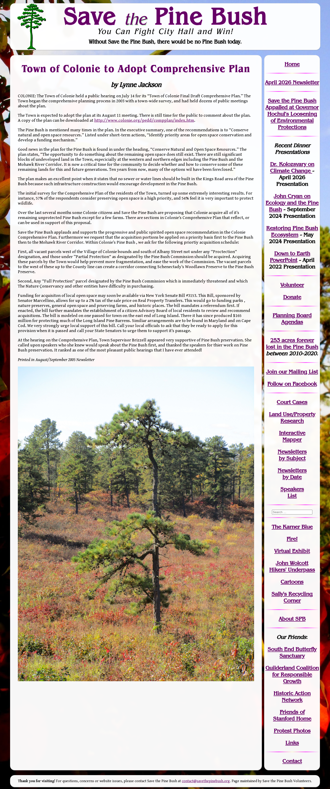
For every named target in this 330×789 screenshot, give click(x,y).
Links (292, 742)
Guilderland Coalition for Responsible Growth (292, 674)
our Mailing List (297, 371)
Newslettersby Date (292, 473)
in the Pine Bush (292, 343)
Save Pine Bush (165, 16)
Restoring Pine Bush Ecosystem (292, 231)
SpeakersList (292, 492)
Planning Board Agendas (292, 318)
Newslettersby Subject (292, 455)
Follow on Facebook (292, 383)
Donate (292, 297)
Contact (292, 761)
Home (292, 64)
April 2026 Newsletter (292, 82)
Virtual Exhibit (292, 551)
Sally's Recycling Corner (292, 597)
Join (271, 371)
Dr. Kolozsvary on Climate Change (292, 167)
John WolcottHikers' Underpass (292, 566)
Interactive (292, 433)
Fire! (292, 539)
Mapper (292, 439)
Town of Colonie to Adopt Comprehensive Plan (136, 68)
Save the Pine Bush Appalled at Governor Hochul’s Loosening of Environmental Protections (292, 113)
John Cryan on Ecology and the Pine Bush (292, 203)
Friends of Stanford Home (292, 715)
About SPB (292, 618)
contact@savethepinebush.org (206, 781)
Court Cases (292, 402)
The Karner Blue (292, 526)
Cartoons (292, 581)
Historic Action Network (292, 696)
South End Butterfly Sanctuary (292, 652)
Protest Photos (292, 730)
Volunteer (292, 285)
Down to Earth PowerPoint (290, 256)
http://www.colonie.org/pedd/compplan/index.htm (144, 120)
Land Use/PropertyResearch (292, 417)
